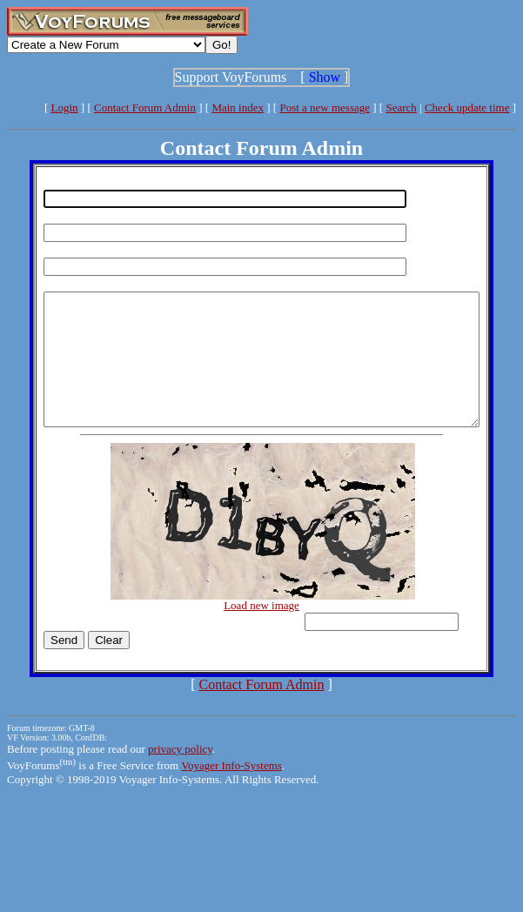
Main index (237, 107)
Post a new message (324, 107)
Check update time (467, 107)
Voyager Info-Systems (231, 791)
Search (401, 107)
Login (64, 107)
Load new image (265, 631)
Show (324, 77)
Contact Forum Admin (145, 107)
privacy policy (180, 774)
